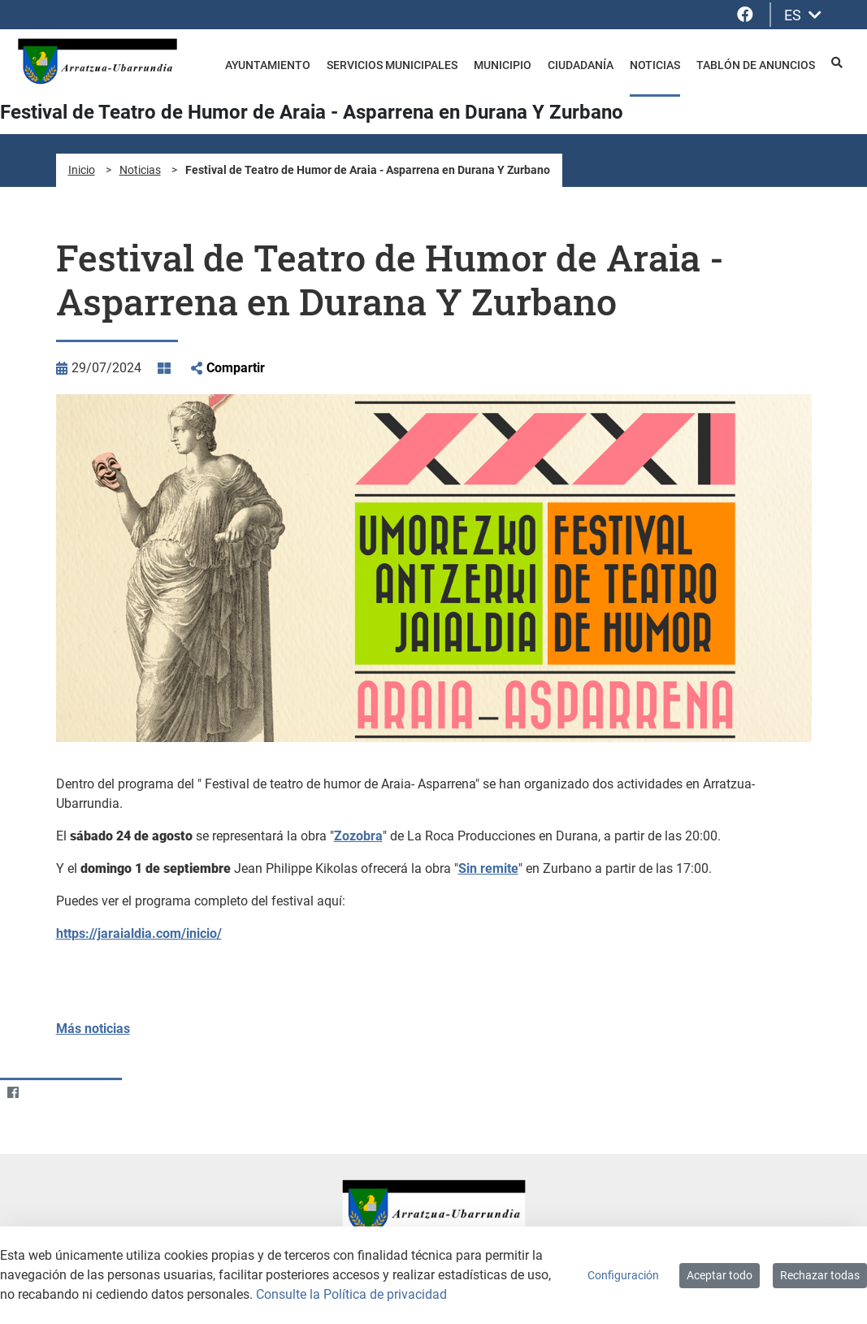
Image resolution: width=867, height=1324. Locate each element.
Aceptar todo (719, 1275)
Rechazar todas (820, 1275)
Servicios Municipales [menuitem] (392, 65)
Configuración (623, 1275)
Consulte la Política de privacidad (351, 1294)
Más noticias (93, 1028)
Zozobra (358, 836)
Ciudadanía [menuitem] (580, 65)
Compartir (235, 367)
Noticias (140, 169)
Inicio (81, 169)
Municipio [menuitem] (502, 65)
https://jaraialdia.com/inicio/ (139, 933)
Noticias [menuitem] (655, 65)
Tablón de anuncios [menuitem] (755, 65)
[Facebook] (12, 1092)
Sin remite (488, 868)
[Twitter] (44, 1092)
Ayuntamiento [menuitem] (267, 65)
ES (802, 15)
